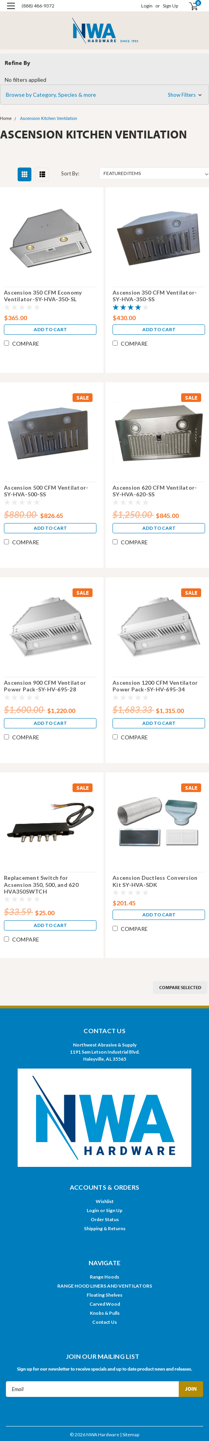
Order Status (105, 1219)
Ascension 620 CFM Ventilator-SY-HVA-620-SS (155, 491)
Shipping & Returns (104, 1228)
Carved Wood (104, 1304)
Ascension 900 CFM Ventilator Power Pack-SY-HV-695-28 (45, 686)
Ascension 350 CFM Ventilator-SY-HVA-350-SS (155, 296)
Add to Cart (50, 329)
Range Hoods (104, 1277)
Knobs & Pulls (105, 1313)
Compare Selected (180, 987)
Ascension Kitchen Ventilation (48, 118)
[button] (104, 95)
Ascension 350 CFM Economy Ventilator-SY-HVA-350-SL (43, 296)
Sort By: (70, 173)
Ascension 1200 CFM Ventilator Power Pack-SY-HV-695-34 (155, 686)
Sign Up (170, 6)
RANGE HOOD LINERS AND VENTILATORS (104, 1286)
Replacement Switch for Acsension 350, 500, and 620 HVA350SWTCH (41, 884)
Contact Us (104, 1322)
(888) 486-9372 (38, 6)
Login (147, 6)
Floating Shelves (104, 1295)
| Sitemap (129, 1434)
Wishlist (105, 1201)
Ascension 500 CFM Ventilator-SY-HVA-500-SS (46, 491)
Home (6, 118)
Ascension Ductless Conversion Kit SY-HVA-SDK (155, 881)
